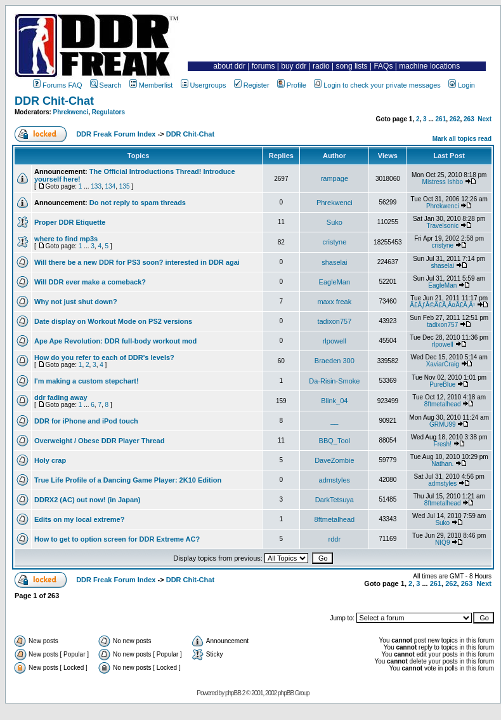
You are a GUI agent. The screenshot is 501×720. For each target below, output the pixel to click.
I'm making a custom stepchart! (86, 381)
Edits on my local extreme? (79, 519)
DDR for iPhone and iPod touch (86, 421)
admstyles (335, 480)
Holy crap (50, 460)
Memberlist (151, 85)
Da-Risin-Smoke (334, 381)
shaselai (334, 262)
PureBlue (442, 384)
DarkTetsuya (334, 499)
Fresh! (443, 444)
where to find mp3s (66, 239)
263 (469, 119)
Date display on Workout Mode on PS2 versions (113, 321)
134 (110, 186)
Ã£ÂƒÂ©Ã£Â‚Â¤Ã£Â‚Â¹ (442, 305)
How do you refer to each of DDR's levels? (104, 357)
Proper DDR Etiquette (69, 222)
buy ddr (293, 66)
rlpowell (334, 341)
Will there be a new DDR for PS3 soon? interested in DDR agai (137, 262)
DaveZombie (334, 460)
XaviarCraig (442, 364)
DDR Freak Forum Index (115, 134)
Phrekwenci (71, 112)
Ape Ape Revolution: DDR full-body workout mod (115, 341)
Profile (291, 85)
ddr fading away (61, 397)
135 (124, 186)
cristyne (334, 242)
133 (96, 186)
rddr (335, 539)
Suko (334, 222)
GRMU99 (442, 424)
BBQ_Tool (335, 440)
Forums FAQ (57, 85)
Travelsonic (442, 225)
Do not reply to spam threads (137, 202)
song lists (352, 66)
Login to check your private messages (377, 85)
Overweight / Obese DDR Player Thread (99, 440)
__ (334, 421)
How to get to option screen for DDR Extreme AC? (117, 539)
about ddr (229, 66)
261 (441, 119)
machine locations (429, 66)
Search (106, 85)
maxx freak (334, 301)
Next (484, 119)
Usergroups (203, 85)
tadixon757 (334, 321)
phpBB (233, 693)
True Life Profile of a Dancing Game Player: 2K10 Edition (127, 480)
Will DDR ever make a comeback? (90, 282)
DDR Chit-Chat (54, 101)
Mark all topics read (462, 138)
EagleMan (335, 282)
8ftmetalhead (442, 404)
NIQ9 (442, 542)
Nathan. (442, 463)
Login (461, 85)
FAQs (383, 66)
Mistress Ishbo (442, 181)
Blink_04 (334, 400)
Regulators (108, 112)
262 (455, 119)
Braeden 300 (335, 360)
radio (321, 66)
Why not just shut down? (75, 301)
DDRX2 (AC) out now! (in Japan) (87, 499)
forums (263, 66)
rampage (334, 178)
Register (252, 85)
